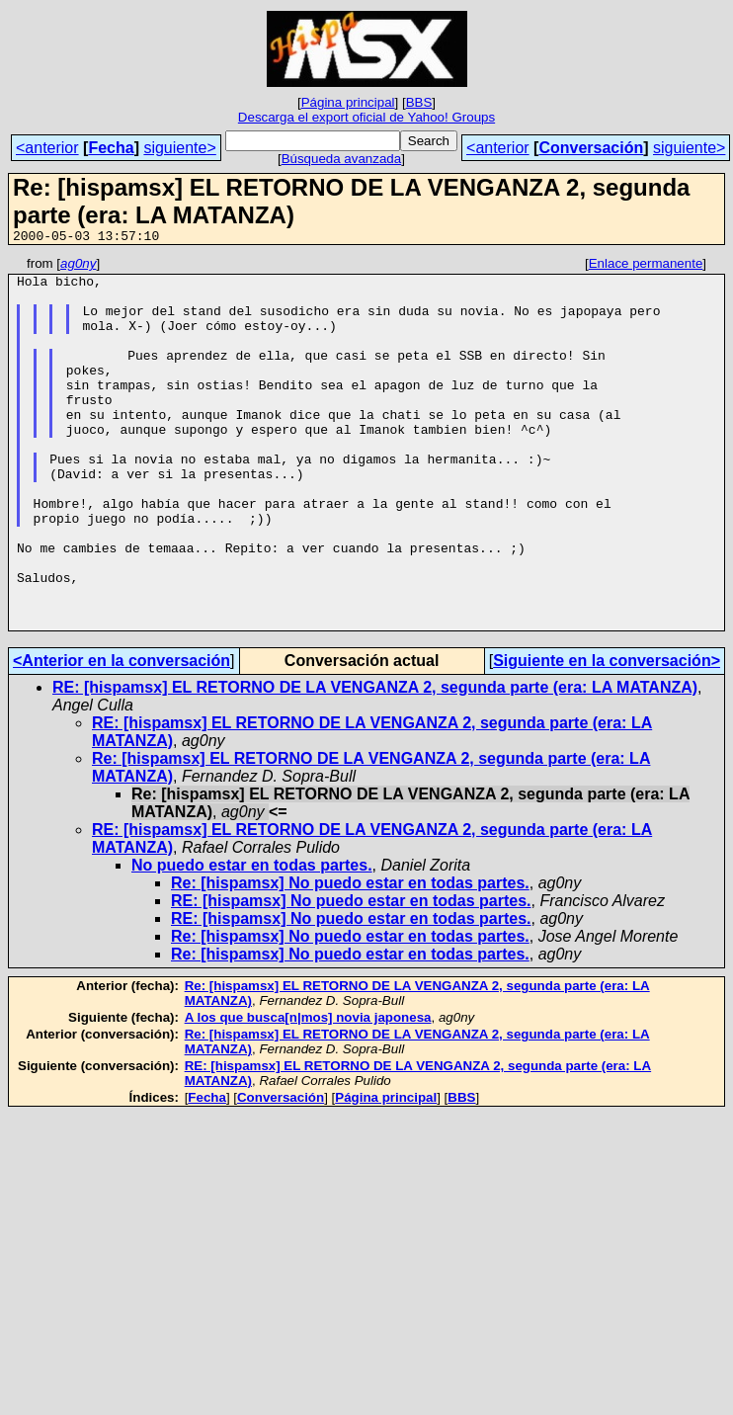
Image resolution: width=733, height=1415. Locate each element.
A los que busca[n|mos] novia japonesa (308, 1091)
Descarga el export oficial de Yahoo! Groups (366, 117)
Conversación (590, 147)
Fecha (110, 147)
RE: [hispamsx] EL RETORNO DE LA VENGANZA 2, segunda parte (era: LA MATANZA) (374, 761)
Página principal (348, 102)
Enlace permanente (646, 266)
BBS (419, 102)
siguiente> (179, 147)
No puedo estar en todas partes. (251, 939)
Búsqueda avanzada (342, 158)
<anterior (47, 147)
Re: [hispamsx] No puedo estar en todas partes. (350, 957)
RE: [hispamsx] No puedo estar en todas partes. (351, 974)
